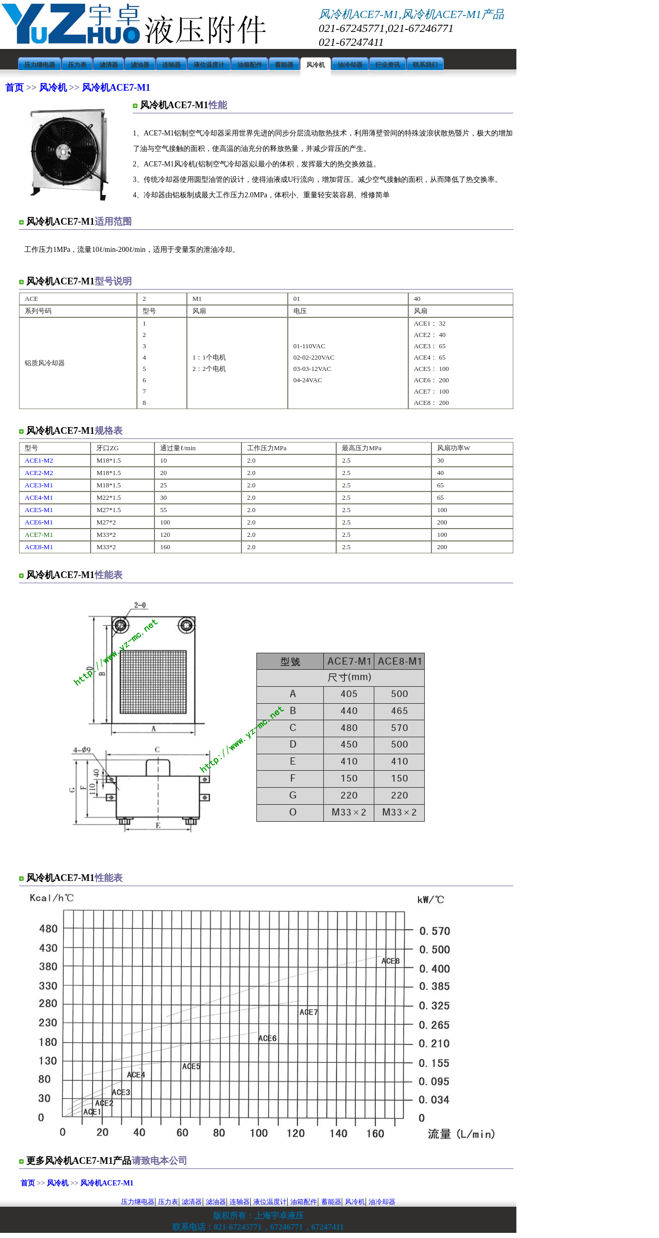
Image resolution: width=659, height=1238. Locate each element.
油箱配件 (303, 1202)
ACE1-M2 (39, 460)
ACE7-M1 (39, 534)
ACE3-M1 (39, 485)
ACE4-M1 (39, 497)
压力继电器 (137, 1202)
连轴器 (240, 1202)
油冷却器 (382, 1202)
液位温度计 (270, 1202)
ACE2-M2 (39, 473)
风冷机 (53, 87)
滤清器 (192, 1202)
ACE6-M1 (39, 522)
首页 (15, 87)
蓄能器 (331, 1202)
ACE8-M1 (39, 547)
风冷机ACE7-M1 (115, 87)
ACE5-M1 (39, 510)
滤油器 (216, 1202)
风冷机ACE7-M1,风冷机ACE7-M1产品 (411, 14)
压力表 (168, 1202)
